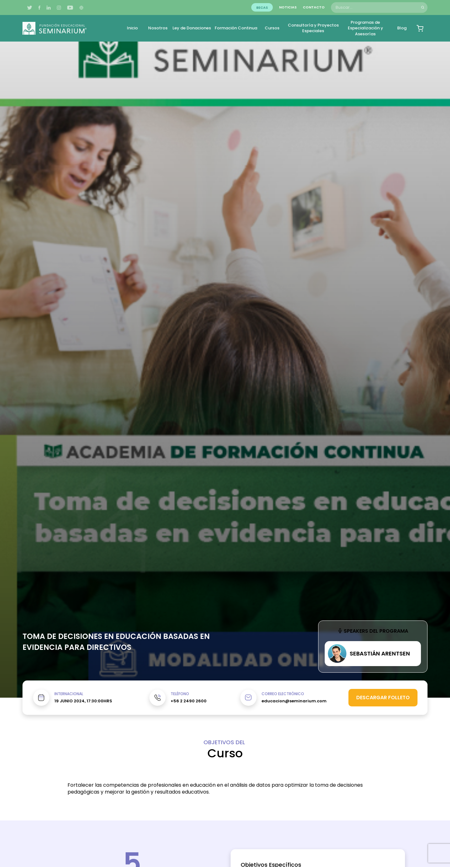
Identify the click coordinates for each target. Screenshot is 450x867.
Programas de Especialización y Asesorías (365, 28)
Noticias (288, 7)
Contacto (314, 7)
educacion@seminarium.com (294, 701)
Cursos (272, 28)
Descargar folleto (383, 697)
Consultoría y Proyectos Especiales (313, 28)
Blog (402, 28)
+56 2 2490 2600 (189, 701)
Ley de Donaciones (191, 28)
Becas (262, 7)
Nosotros (158, 28)
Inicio (132, 28)
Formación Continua (236, 28)
